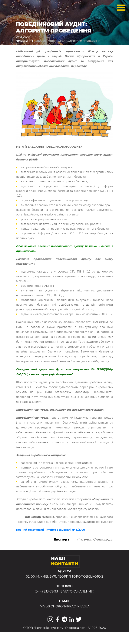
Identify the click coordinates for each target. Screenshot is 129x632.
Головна (22, 41)
